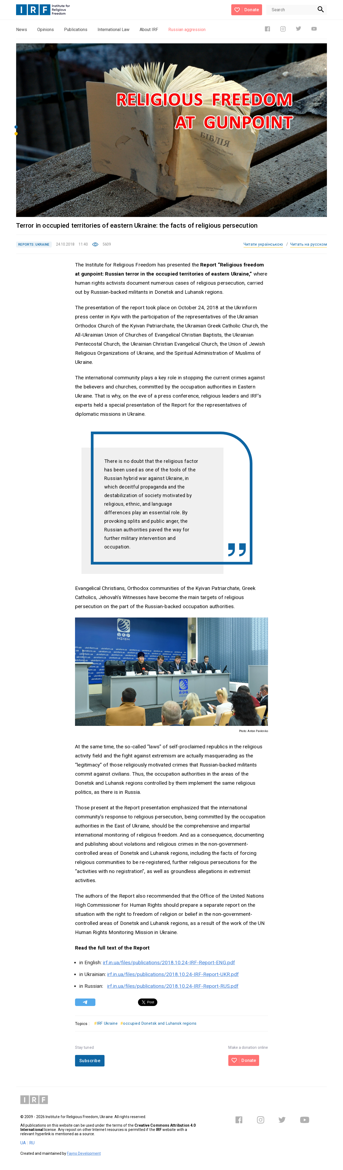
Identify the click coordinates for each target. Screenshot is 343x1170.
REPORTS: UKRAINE (34, 244)
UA (23, 1142)
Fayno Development (84, 1153)
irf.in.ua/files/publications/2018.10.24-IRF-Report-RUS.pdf (172, 986)
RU (32, 1142)
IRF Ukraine (106, 1023)
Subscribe (89, 1060)
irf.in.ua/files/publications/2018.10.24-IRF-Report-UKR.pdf (173, 974)
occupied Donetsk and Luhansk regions (158, 1023)
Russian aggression (187, 29)
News (21, 29)
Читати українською (263, 244)
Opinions (45, 29)
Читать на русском (308, 244)
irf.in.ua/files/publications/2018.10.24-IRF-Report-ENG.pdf (169, 962)
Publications (75, 29)
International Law (113, 29)
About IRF (149, 29)
